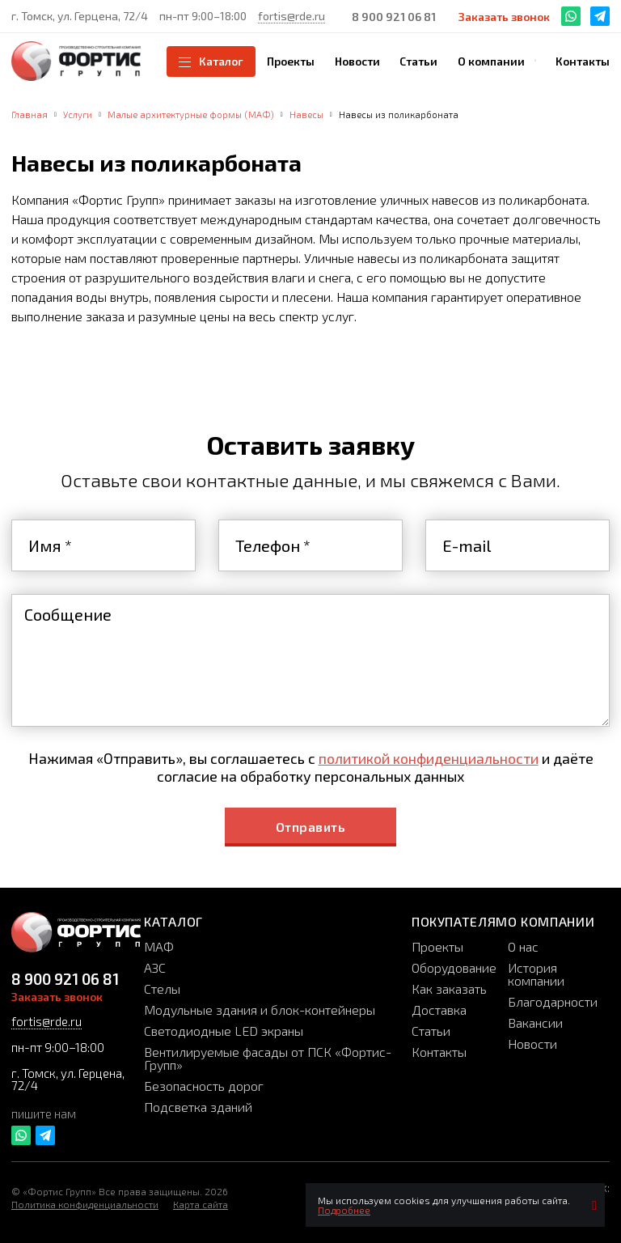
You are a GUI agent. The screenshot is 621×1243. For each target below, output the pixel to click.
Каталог (211, 61)
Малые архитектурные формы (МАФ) (191, 114)
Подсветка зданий (198, 1106)
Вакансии (535, 1022)
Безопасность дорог (204, 1085)
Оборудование (454, 967)
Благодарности (553, 1001)
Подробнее (344, 1209)
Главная (29, 114)
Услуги (77, 114)
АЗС (155, 967)
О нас (523, 946)
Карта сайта (200, 1204)
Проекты (437, 946)
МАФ (159, 946)
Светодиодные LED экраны (223, 1030)
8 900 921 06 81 (394, 16)
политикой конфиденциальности (429, 758)
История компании (536, 974)
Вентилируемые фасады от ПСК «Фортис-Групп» (267, 1058)
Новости (532, 1043)
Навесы (306, 114)
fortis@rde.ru (291, 16)
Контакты (439, 1051)
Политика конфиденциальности (84, 1204)
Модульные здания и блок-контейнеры (259, 1009)
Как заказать (449, 988)
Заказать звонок (504, 16)
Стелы (162, 988)
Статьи (431, 1030)
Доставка (439, 1009)
